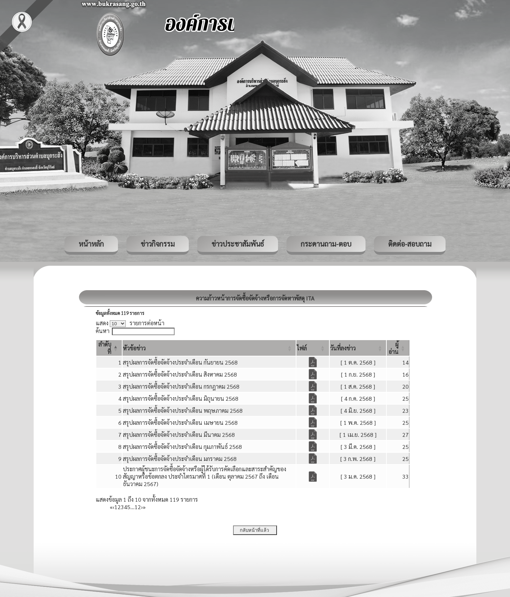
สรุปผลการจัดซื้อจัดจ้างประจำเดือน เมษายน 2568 (180, 422)
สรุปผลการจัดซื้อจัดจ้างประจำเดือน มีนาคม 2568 (179, 434)
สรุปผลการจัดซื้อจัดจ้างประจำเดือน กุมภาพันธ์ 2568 (182, 446)
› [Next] (142, 507)
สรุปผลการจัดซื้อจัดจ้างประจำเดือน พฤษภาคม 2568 (183, 410)
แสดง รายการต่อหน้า (130, 323)
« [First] (111, 507)
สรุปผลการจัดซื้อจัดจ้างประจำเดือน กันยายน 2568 (180, 362)
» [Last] (144, 507)
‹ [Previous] (113, 507)
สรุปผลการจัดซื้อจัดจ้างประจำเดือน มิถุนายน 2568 (180, 398)
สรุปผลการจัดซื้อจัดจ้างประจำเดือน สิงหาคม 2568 (180, 374)
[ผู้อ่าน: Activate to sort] (398, 348)
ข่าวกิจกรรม (158, 243)
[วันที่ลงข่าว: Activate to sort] (358, 348)
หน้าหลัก (91, 243)
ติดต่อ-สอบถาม (409, 243)
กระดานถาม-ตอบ (326, 243)
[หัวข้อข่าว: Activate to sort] (209, 348)
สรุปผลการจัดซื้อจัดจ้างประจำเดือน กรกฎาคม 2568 (181, 386)
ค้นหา (102, 330)
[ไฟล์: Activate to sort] (312, 348)
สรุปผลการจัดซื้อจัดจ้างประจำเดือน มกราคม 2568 (180, 458)
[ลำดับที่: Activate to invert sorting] (109, 348)
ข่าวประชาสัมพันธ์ (237, 243)
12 (138, 507)
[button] (134, 348)
